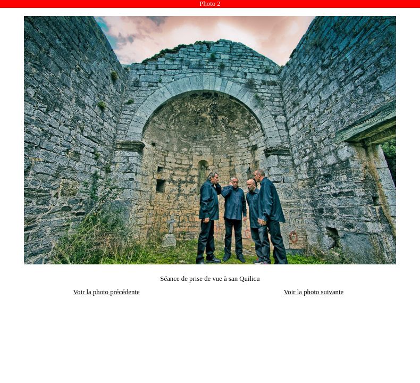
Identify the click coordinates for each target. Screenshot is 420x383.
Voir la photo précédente (106, 292)
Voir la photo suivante (313, 292)
